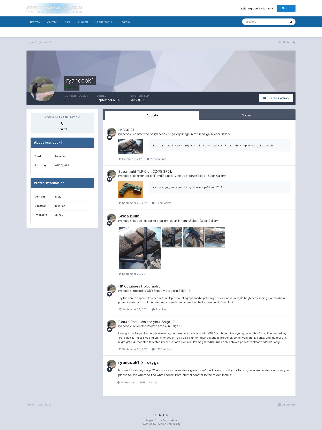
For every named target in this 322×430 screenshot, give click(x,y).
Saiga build (128, 216)
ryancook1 (125, 134)
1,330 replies (162, 349)
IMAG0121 (126, 130)
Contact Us (161, 415)
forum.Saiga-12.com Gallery (212, 134)
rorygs (152, 362)
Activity (51, 21)
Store (67, 21)
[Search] (264, 21)
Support (83, 21)
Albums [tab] (246, 115)
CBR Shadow (156, 290)
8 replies (159, 309)
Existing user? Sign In (257, 8)
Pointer (152, 326)
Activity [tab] (152, 115)
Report (154, 382)
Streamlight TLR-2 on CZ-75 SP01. (145, 171)
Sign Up (286, 8)
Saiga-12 (184, 290)
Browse (35, 21)
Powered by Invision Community (161, 423)
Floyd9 (159, 175)
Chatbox (125, 21)
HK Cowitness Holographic (139, 286)
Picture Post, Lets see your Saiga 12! (146, 322)
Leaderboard (103, 21)
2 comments (156, 159)
